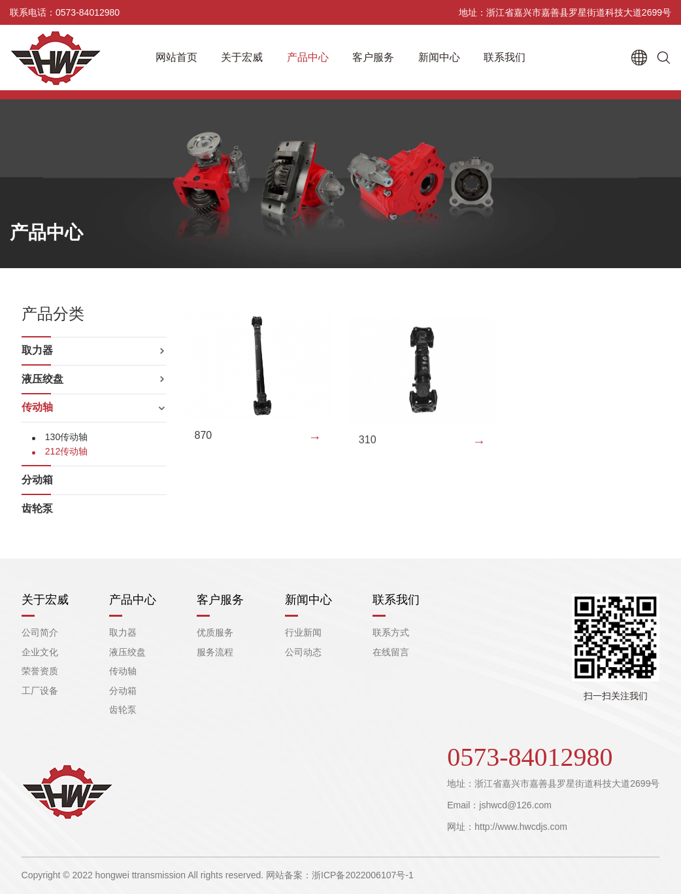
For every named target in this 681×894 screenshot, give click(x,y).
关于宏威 (242, 57)
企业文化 (40, 652)
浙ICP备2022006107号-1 (363, 875)
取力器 (37, 350)
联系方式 (391, 632)
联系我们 (504, 57)
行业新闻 (303, 632)
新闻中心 (439, 57)
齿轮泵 (37, 508)
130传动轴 (66, 437)
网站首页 (176, 57)
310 (367, 450)
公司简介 (40, 632)
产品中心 (308, 57)
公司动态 (303, 652)
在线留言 (391, 652)
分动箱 (37, 479)
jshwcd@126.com (515, 805)
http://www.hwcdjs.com (520, 826)
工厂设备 (40, 690)
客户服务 (373, 57)
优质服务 (215, 632)
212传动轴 (66, 451)
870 (203, 443)
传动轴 (37, 407)
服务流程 (215, 652)
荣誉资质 (40, 671)
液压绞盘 (42, 379)
